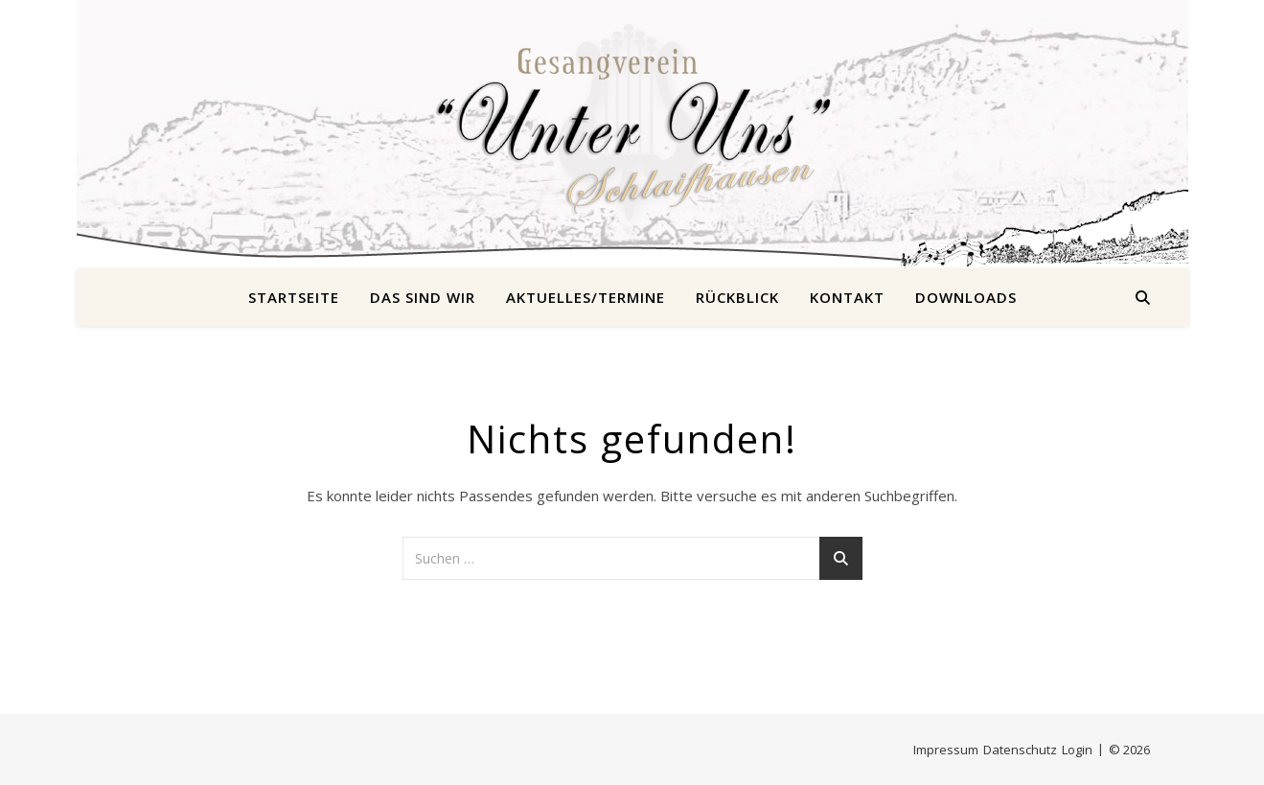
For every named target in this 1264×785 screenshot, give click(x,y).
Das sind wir (422, 297)
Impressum (945, 749)
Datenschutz (1020, 749)
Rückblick (737, 297)
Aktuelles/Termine (585, 297)
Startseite (293, 297)
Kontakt (847, 297)
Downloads (966, 297)
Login (1077, 749)
